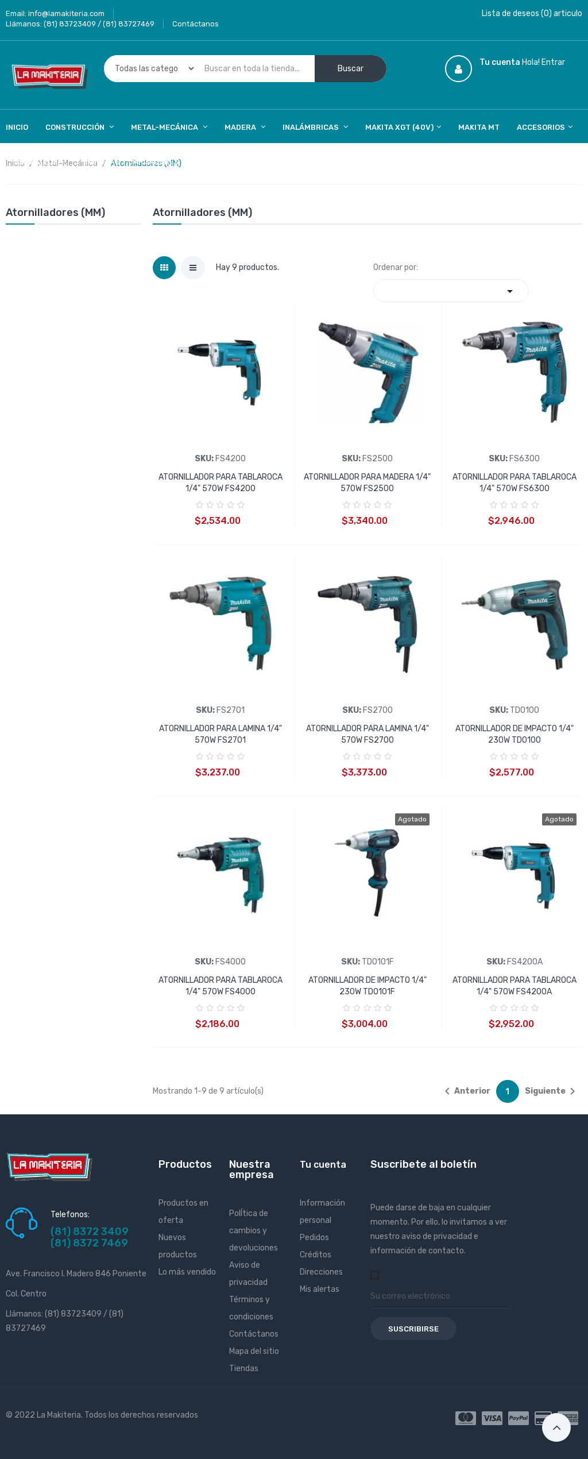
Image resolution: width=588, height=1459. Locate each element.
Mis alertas (319, 1289)
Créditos (315, 1255)
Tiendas (243, 1368)
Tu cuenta (323, 1164)
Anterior (465, 1091)
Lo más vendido (187, 1272)
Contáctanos (195, 24)
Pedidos (314, 1237)
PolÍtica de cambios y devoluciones (253, 1231)
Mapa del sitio (254, 1351)
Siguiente (552, 1091)
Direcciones (321, 1272)
